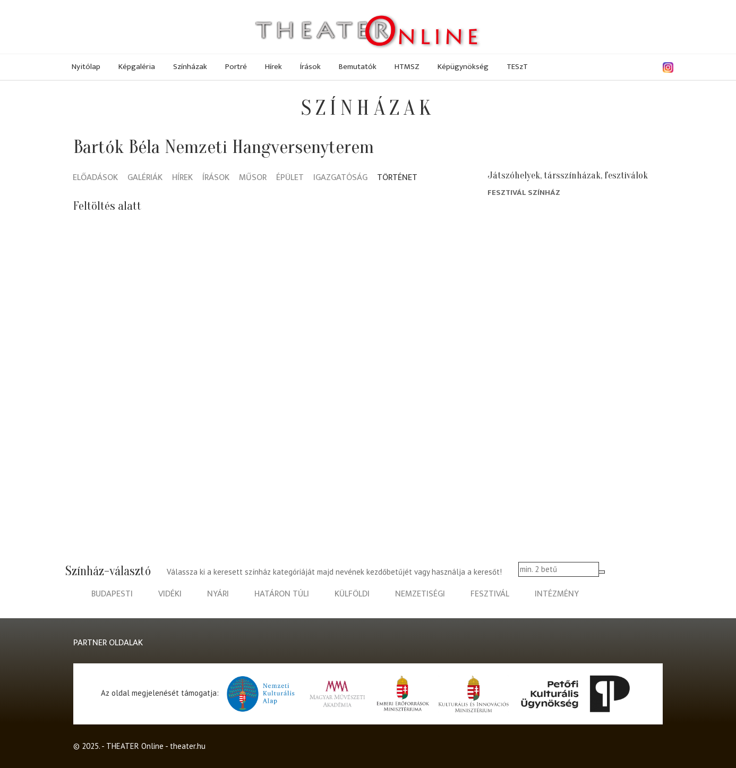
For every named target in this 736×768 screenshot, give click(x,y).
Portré (236, 66)
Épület (290, 178)
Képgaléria (136, 66)
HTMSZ (407, 66)
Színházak (190, 66)
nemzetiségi (420, 594)
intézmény (557, 594)
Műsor (253, 178)
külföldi (352, 594)
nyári (218, 594)
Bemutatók (357, 66)
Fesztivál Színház (523, 192)
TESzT (517, 66)
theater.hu (188, 746)
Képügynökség (463, 66)
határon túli (281, 594)
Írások (310, 66)
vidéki (170, 594)
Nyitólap (86, 66)
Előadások (95, 178)
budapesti (112, 594)
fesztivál (489, 594)
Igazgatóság (340, 178)
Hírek (273, 66)
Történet (397, 178)
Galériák (144, 178)
